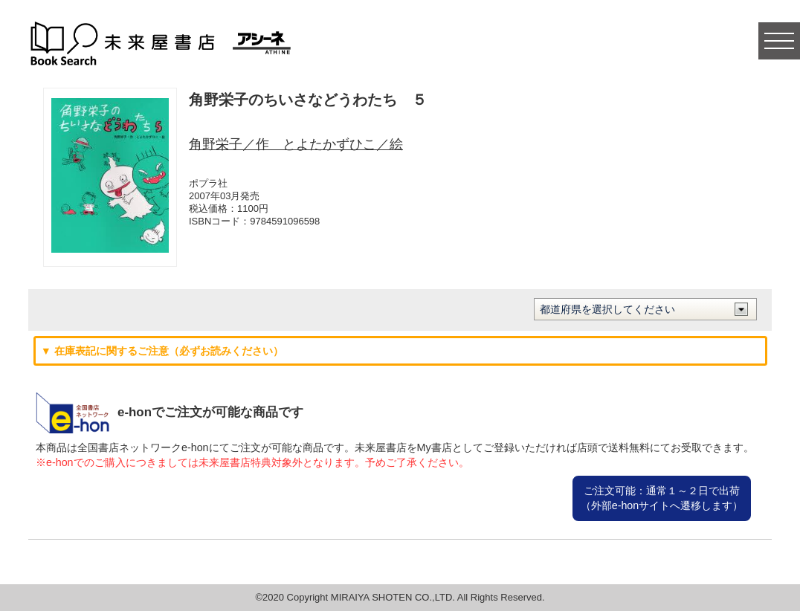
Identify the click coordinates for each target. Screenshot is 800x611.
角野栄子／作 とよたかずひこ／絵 (296, 144)
